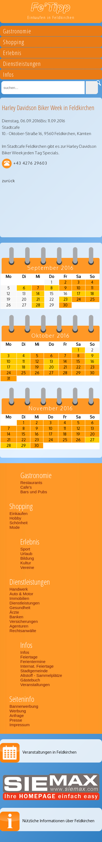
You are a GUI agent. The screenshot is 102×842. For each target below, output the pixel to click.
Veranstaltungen (35, 684)
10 (78, 288)
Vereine (27, 567)
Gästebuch (30, 680)
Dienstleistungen (22, 64)
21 (38, 299)
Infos (8, 75)
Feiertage (28, 657)
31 (8, 378)
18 (92, 293)
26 (37, 372)
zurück (8, 180)
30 (65, 305)
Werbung (17, 711)
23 (65, 299)
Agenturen (18, 626)
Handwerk (18, 589)
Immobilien (19, 598)
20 (51, 367)
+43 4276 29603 (30, 163)
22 (78, 367)
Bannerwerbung (23, 706)
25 (92, 299)
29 (78, 372)
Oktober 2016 (50, 335)
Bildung (27, 558)
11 (92, 288)
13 (51, 361)
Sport (25, 549)
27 (51, 372)
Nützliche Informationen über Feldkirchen (58, 820)
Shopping (13, 42)
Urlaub (26, 553)
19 (37, 367)
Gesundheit (19, 607)
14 (38, 293)
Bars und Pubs (33, 491)
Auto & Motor (21, 593)
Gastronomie (17, 31)
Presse (15, 720)
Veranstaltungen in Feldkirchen (49, 752)
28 (38, 305)
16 (92, 361)
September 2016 (50, 267)
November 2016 (50, 408)
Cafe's (26, 487)
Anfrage (16, 715)
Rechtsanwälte (22, 630)
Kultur (25, 563)
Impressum (19, 724)
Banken (16, 616)
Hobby (15, 518)
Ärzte (14, 612)
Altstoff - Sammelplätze (41, 675)
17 (78, 293)
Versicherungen (23, 621)
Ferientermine (33, 661)
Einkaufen (18, 513)
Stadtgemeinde (34, 670)
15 (78, 361)
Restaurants (31, 482)
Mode (14, 527)
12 (37, 361)
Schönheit (18, 522)
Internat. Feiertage (37, 666)
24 (78, 299)
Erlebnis (12, 53)
